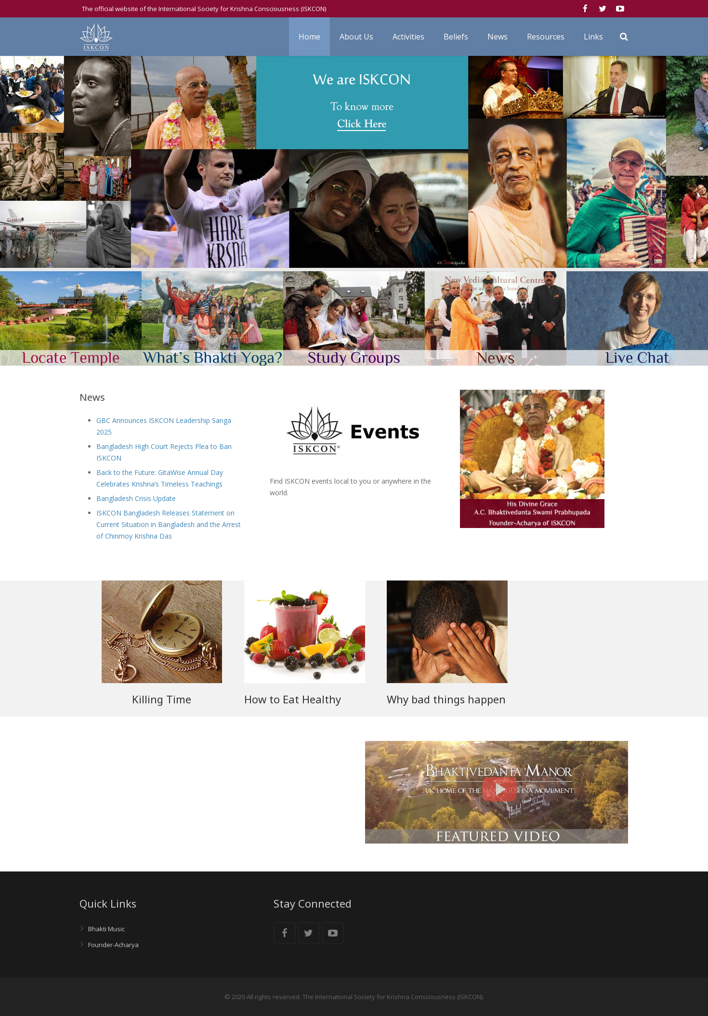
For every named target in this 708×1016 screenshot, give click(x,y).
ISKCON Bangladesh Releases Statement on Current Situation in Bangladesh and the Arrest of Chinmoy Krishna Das (168, 524)
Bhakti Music (106, 928)
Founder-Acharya (113, 944)
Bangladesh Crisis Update (136, 498)
